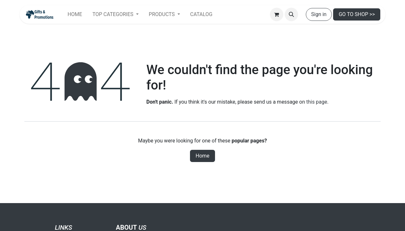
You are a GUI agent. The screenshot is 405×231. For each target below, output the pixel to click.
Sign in (319, 14)
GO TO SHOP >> (357, 14)
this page (316, 102)
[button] (291, 14)
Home (202, 156)
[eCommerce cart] (276, 14)
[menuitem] (74, 14)
